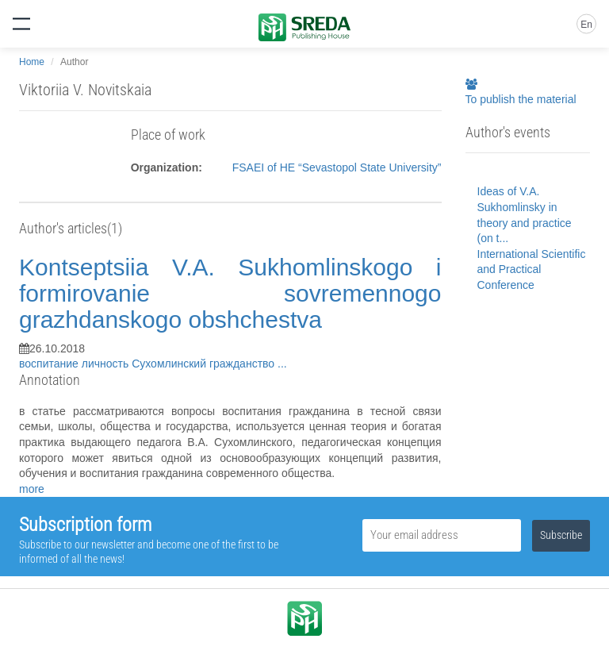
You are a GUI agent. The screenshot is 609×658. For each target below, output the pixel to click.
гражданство (243, 363)
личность (107, 363)
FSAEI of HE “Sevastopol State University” (337, 167)
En (586, 24)
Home (31, 61)
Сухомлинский (170, 363)
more (31, 489)
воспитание (50, 363)
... (282, 363)
